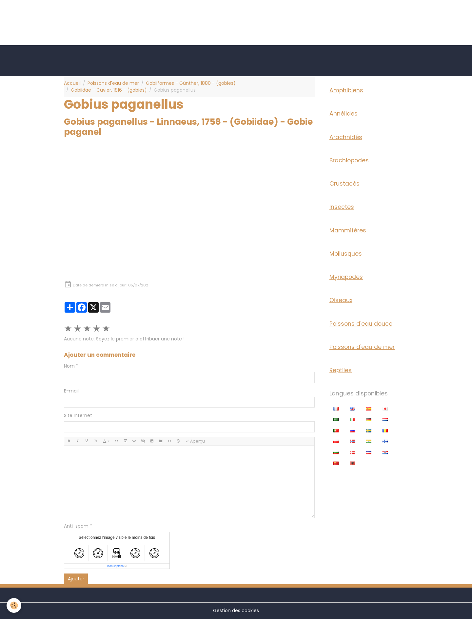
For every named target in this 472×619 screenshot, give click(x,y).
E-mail (71, 391)
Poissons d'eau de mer (113, 83)
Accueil (72, 83)
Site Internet (78, 415)
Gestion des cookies (236, 610)
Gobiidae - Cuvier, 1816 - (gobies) (109, 90)
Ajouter (76, 578)
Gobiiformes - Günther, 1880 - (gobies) (191, 83)
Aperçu (195, 441)
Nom (69, 366)
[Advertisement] (119, 14)
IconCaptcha (115, 566)
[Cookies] (14, 605)
